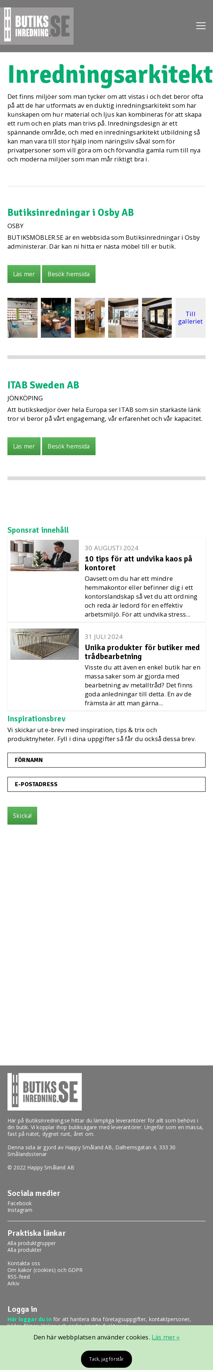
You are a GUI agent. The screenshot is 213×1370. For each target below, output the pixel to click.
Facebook (19, 1203)
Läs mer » (166, 1337)
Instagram (20, 1209)
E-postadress (36, 784)
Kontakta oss (23, 1263)
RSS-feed (18, 1276)
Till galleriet (190, 317)
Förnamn (29, 760)
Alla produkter (24, 1249)
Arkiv (13, 1283)
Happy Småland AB (88, 1147)
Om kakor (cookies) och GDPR (45, 1269)
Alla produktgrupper (31, 1243)
